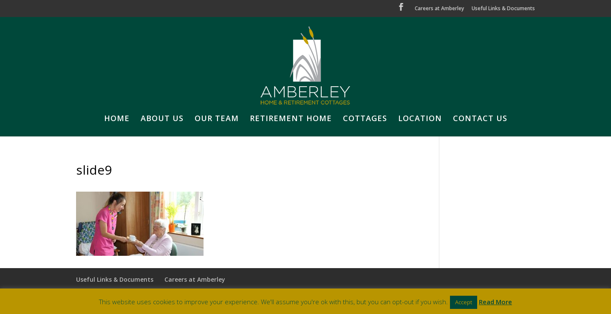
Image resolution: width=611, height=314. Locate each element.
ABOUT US (162, 119)
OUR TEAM (217, 119)
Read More (495, 301)
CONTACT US (480, 119)
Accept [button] (463, 302)
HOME (117, 119)
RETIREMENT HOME (291, 119)
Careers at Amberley (439, 9)
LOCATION (420, 119)
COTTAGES (365, 119)
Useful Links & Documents (503, 9)
